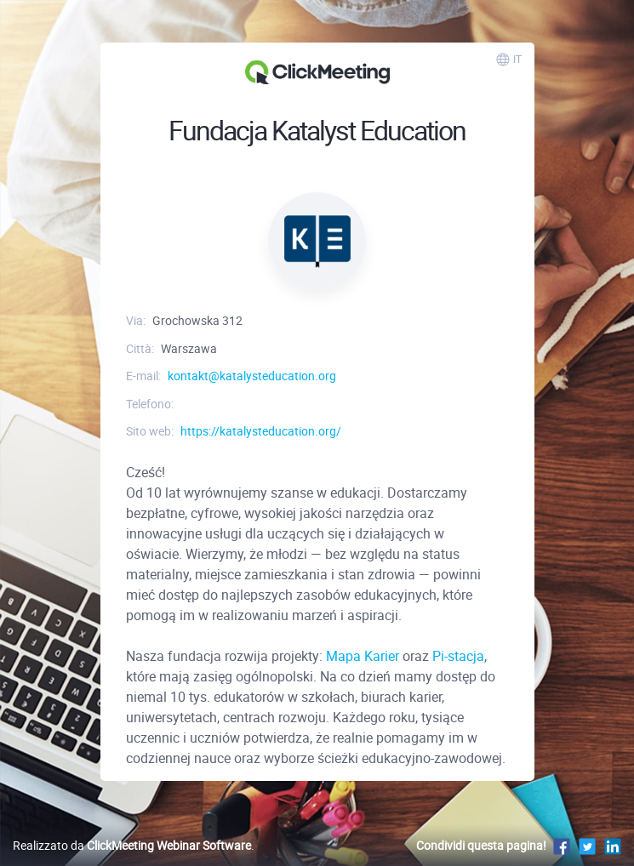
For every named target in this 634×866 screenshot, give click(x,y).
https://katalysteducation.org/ (260, 431)
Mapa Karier (362, 656)
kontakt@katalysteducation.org (252, 375)
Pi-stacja (458, 656)
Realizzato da (132, 845)
